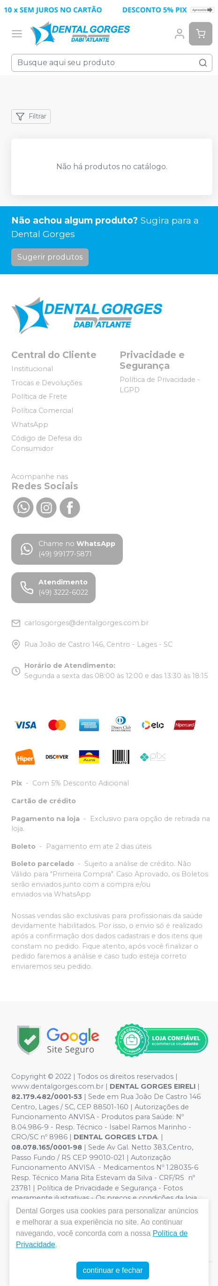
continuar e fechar (113, 1270)
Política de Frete (39, 397)
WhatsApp (29, 424)
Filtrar (30, 116)
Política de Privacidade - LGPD (160, 384)
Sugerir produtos (50, 257)
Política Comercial (42, 410)
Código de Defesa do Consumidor (46, 443)
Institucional (32, 369)
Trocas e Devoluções (46, 383)
